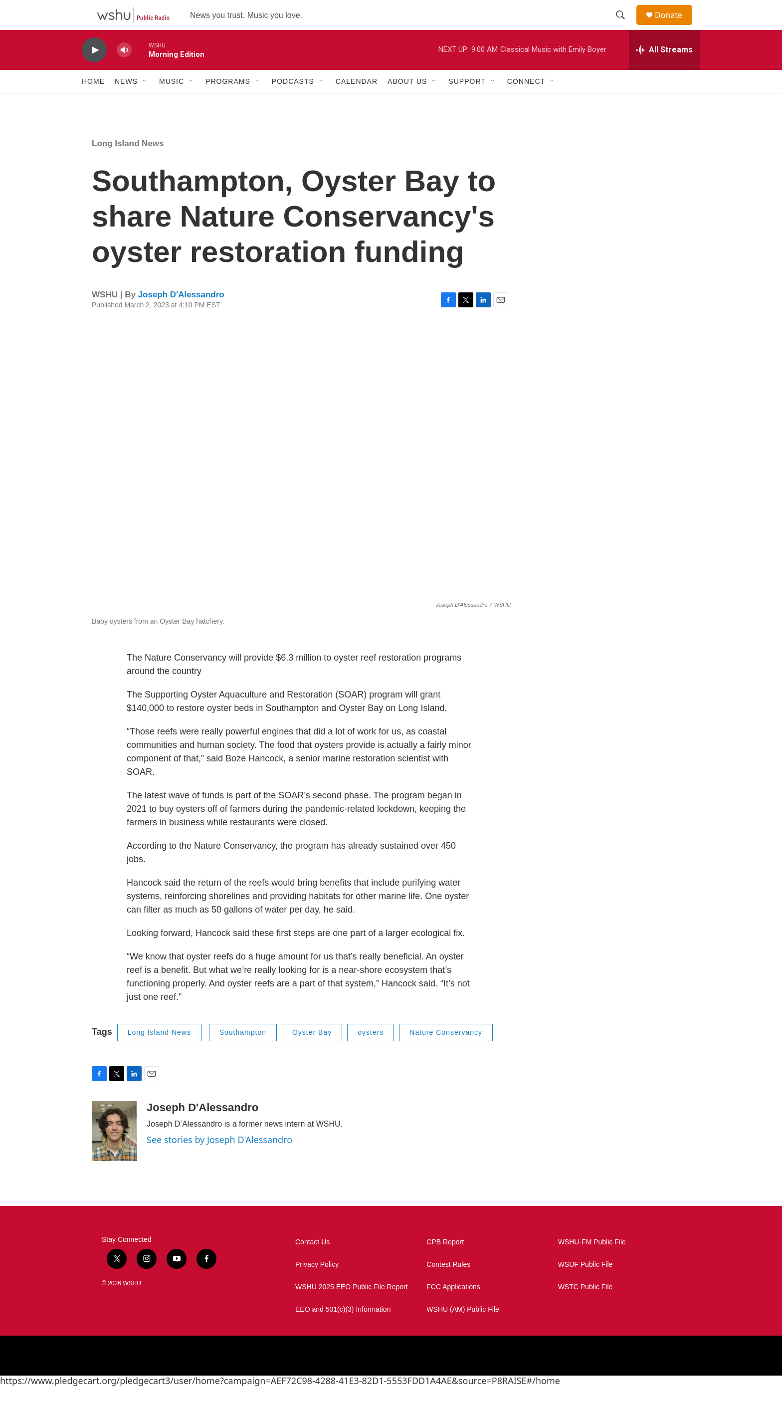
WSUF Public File (585, 1287)
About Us (407, 104)
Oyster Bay (312, 1055)
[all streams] (664, 72)
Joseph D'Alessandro (181, 317)
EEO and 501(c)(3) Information (343, 1332)
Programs (227, 104)
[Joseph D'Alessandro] (114, 1153)
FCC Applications (453, 1309)
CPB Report (445, 1264)
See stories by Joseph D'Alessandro (219, 1162)
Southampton (242, 1055)
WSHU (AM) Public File (462, 1332)
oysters (371, 1055)
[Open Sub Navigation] (145, 104)
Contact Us (312, 1264)
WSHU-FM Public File (592, 1264)
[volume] (124, 72)
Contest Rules (448, 1287)
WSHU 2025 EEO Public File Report (351, 1309)
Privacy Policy (317, 1287)
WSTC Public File (585, 1309)
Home (93, 104)
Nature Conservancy (445, 1055)
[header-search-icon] (624, 26)
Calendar (357, 104)
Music (171, 104)
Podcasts (293, 104)
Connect (526, 104)
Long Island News (128, 166)
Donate (674, 26)
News (126, 104)
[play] (94, 72)
